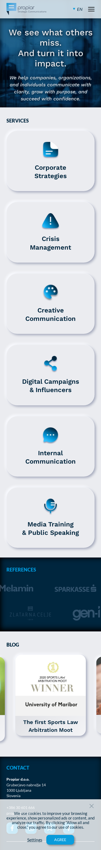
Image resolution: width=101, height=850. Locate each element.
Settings (34, 839)
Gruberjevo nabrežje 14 (26, 785)
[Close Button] (91, 806)
